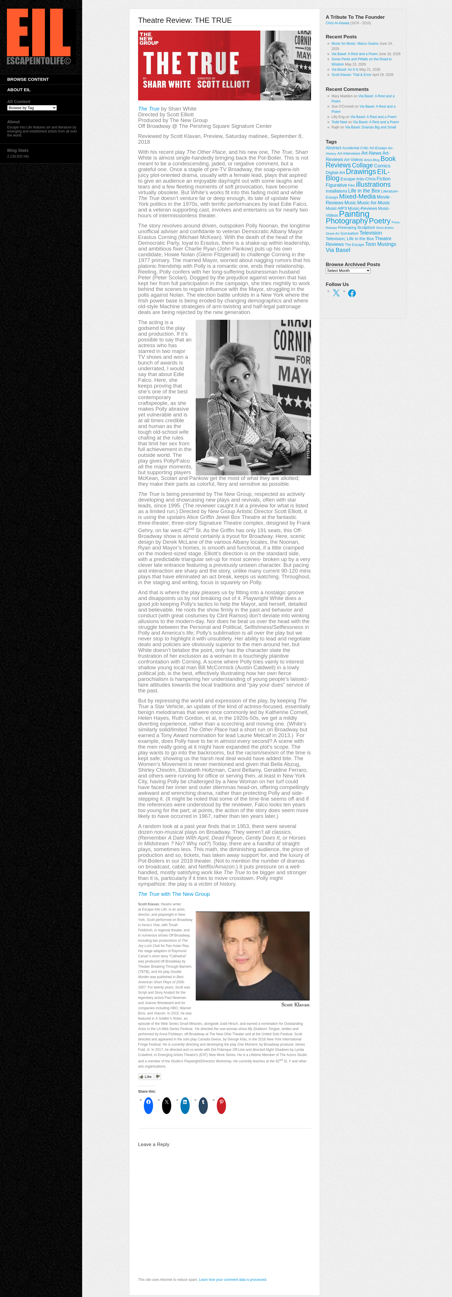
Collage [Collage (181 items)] (362, 165)
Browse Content (28, 79)
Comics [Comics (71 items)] (382, 166)
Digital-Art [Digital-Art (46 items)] (335, 172)
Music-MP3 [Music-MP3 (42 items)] (336, 208)
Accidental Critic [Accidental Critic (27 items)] (355, 148)
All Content (18, 101)
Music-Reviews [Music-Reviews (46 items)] (362, 208)
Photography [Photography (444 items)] (347, 221)
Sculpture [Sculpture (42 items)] (366, 227)
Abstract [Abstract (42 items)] (333, 147)
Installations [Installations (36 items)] (336, 191)
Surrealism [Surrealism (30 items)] (349, 233)
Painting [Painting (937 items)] (354, 213)
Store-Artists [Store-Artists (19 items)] (384, 227)
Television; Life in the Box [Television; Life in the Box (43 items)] (350, 238)
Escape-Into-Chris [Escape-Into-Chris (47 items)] (358, 178)
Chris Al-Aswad (337, 23)
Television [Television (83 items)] (370, 233)
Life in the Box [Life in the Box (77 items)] (364, 191)
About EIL (19, 89)
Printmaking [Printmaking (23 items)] (347, 228)
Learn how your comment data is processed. (233, 1280)
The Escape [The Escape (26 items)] (354, 245)
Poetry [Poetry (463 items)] (380, 220)
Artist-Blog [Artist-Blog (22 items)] (371, 160)
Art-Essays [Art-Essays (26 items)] (378, 148)
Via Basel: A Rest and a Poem (355, 54)
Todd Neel (339, 122)
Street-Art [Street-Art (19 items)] (332, 233)
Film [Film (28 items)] (351, 185)
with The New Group (174, 894)
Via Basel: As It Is (345, 70)
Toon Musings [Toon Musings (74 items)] (380, 244)
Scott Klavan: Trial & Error (351, 75)
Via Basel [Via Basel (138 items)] (338, 250)
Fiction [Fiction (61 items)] (384, 178)
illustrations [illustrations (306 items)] (373, 184)
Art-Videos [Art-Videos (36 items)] (353, 159)
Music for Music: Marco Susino (355, 44)
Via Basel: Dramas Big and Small (370, 127)
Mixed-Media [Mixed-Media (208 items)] (357, 196)
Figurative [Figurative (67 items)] (336, 185)
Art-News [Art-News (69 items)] (371, 153)
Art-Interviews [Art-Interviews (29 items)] (348, 153)
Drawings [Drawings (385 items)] (361, 171)
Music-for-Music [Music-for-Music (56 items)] (373, 202)
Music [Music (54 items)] (350, 202)
